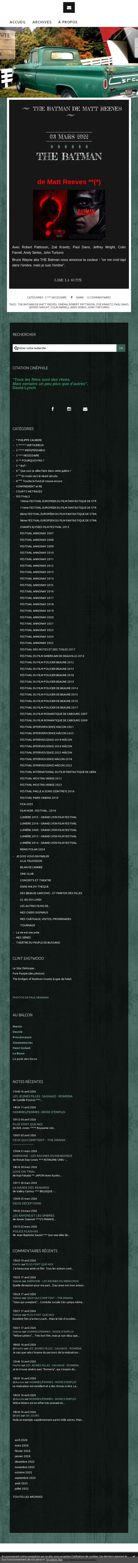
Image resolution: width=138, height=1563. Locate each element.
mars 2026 (22, 1445)
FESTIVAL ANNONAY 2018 (37, 604)
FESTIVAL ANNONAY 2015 (37, 585)
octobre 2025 (23, 1472)
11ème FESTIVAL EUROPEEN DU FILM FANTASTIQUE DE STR (58, 507)
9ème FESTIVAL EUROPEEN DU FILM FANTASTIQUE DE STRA (58, 520)
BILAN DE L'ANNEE (31, 867)
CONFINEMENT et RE (29, 486)
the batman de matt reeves (37, 304)
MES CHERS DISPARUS (34, 912)
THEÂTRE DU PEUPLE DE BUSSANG (38, 942)
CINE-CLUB (27, 873)
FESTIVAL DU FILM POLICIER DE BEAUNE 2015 (49, 694)
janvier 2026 (22, 1456)
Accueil (18, 22)
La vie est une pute (27, 932)
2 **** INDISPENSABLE (30, 450)
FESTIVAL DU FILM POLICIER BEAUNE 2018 (47, 675)
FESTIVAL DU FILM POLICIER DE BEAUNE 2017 (49, 707)
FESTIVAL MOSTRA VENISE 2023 (41, 784)
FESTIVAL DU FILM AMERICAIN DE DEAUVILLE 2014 (52, 656)
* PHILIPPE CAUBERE (29, 440)
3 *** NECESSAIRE (56, 297)
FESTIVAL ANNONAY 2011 (37, 559)
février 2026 (22, 1451)
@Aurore (18, 1382)
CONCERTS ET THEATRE (35, 880)
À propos (68, 22)
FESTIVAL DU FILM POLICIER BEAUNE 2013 (47, 668)
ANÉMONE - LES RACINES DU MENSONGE (42, 1156)
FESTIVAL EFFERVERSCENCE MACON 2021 (47, 726)
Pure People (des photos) (28, 973)
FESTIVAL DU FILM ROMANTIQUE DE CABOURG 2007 (53, 713)
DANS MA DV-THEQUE (34, 886)
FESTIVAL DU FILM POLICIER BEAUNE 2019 (47, 681)
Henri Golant (21, 1048)
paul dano (121, 304)
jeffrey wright (39, 307)
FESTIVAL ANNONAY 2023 (37, 630)
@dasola (18, 1399)
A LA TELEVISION (31, 861)
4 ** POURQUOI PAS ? (30, 460)
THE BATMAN (69, 156)
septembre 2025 (25, 1477)
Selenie (17, 1281)
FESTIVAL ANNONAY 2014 (37, 578)
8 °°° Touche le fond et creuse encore (39, 481)
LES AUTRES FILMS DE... (35, 906)
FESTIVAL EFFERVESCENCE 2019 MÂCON (46, 739)
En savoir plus (54, 1559)
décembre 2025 (25, 1461)
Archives (42, 22)
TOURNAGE (27, 925)
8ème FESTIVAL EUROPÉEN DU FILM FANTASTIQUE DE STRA (58, 514)
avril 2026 (21, 1440)
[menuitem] (18, 22)
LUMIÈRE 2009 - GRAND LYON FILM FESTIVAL (48, 830)
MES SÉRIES (23, 937)
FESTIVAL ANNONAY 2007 (37, 533)
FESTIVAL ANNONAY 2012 (37, 565)
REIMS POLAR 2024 (32, 849)
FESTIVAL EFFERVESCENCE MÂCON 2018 (46, 759)
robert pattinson (82, 304)
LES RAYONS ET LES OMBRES (34, 1215)
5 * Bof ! (21, 465)
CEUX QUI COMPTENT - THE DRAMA (39, 1140)
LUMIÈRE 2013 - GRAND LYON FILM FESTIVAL (48, 836)
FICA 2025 (26, 804)
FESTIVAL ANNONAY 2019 (37, 610)
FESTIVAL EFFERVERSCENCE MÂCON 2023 (47, 733)
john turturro (98, 307)
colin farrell (60, 307)
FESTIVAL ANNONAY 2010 (37, 552)
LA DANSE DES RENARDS (31, 1187)
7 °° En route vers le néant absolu (36, 476)
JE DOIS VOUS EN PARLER (32, 856)
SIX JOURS (32, 1415)
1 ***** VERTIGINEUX (30, 445)
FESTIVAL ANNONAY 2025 (37, 643)
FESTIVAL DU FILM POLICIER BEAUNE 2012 (47, 662)
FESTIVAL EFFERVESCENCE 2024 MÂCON (46, 746)
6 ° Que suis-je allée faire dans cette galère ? (43, 470)
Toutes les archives (28, 1496)
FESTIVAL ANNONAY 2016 (37, 591)
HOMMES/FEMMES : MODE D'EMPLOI (39, 1112)
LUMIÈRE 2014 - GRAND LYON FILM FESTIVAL (48, 842)
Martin (17, 1264)
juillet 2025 (22, 1488)
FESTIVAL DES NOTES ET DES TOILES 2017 (47, 649)
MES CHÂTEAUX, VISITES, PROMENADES (45, 919)
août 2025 (21, 1483)
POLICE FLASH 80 (25, 1231)
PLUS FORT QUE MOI (27, 1124)
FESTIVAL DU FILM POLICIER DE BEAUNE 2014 (49, 688)
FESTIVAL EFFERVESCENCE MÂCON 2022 (46, 765)
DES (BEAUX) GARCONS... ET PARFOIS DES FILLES (51, 893)
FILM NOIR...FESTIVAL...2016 (38, 810)
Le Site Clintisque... (24, 968)
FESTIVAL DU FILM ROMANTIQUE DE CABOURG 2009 (53, 720)
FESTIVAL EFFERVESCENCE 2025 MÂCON (46, 752)
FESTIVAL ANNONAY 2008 (37, 539)
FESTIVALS (23, 496)
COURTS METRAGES (29, 491)
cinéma (63, 304)
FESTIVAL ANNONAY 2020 (37, 617)
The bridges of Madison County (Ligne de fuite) (42, 979)
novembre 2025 (25, 1467)
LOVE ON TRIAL (24, 1171)
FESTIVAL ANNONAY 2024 (37, 636)
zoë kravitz (104, 304)
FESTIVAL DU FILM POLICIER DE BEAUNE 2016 (49, 701)
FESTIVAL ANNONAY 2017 (37, 597)
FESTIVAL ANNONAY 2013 (37, 572)
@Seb (16, 1415)
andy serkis (78, 307)
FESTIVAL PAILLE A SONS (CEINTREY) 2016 (47, 791)
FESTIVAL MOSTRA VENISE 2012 (41, 778)
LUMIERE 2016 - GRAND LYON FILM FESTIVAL (48, 823)
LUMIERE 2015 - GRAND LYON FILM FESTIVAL (48, 817)
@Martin (18, 1348)
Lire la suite (68, 280)
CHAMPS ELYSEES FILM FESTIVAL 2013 (44, 527)
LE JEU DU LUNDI (30, 899)
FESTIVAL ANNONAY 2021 (37, 623)
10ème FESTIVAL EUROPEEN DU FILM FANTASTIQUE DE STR (58, 501)
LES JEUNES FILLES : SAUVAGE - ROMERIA (42, 1096)
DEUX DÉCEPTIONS (27, 1203)
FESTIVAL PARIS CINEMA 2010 (39, 797)
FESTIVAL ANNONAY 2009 (37, 546)
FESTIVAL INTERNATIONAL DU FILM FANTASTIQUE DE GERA (58, 772)
